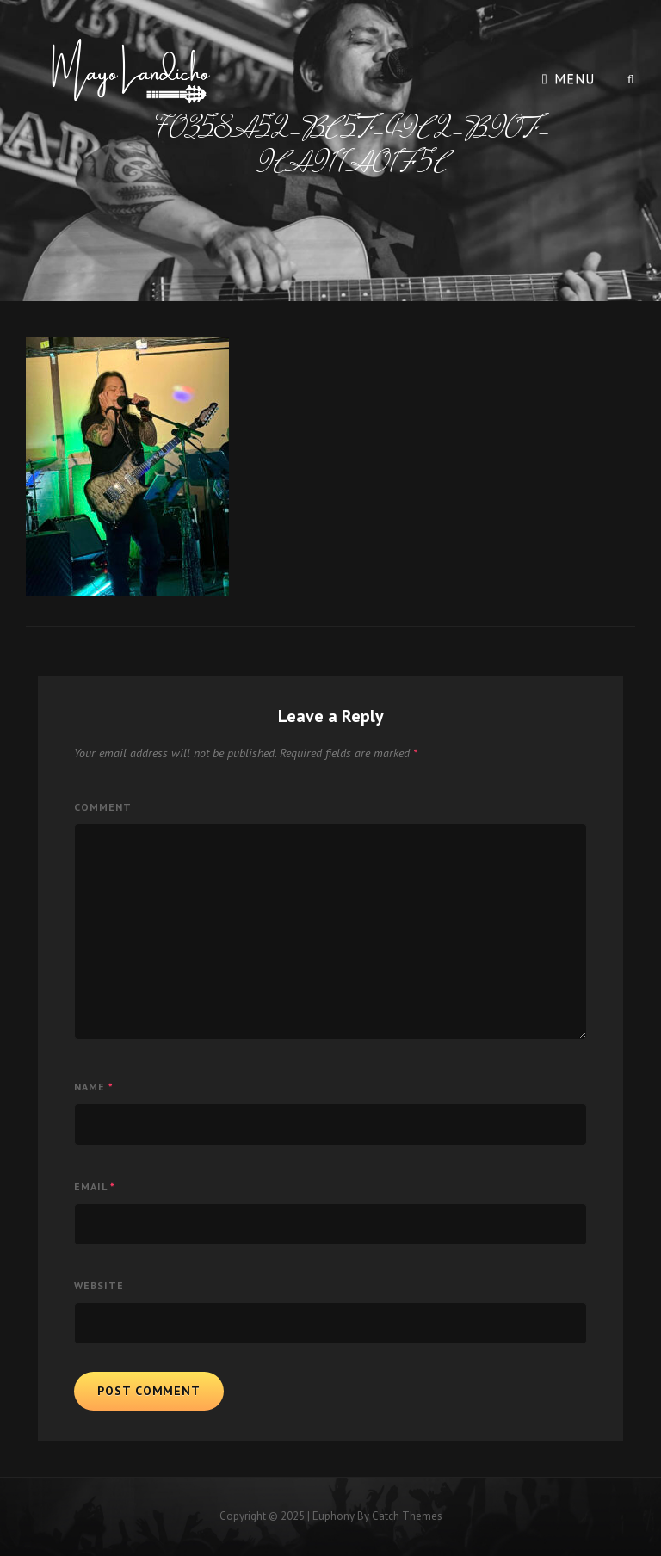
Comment (103, 806)
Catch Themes (407, 1516)
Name (94, 1086)
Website (99, 1285)
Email (94, 1186)
